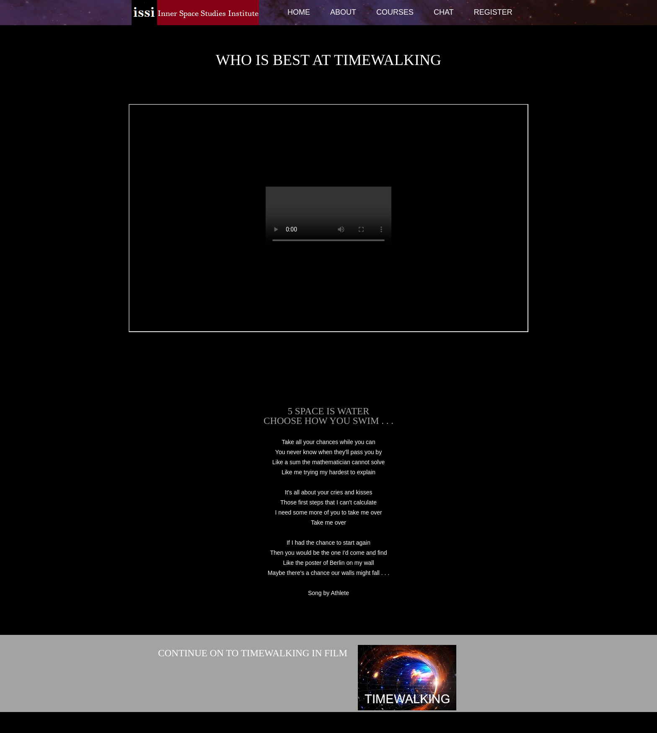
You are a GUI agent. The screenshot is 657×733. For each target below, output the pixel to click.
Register (493, 12)
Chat (444, 12)
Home (298, 12)
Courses (395, 12)
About (343, 12)
